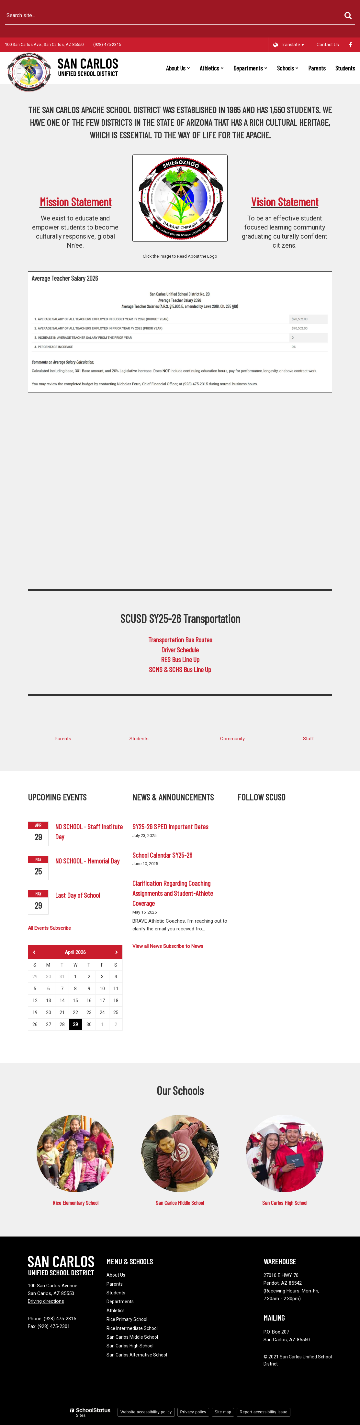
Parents (63, 739)
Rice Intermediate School (132, 1328)
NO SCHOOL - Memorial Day (87, 860)
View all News (147, 946)
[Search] (348, 15)
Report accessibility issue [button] (263, 1412)
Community (232, 739)
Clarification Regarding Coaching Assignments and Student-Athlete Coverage (172, 893)
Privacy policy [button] (193, 1412)
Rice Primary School (127, 1319)
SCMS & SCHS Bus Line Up (180, 669)
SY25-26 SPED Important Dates (170, 826)
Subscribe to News (183, 946)
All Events (38, 928)
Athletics (116, 1310)
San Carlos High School (284, 1202)
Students (139, 739)
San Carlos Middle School (180, 1202)
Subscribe (60, 928)
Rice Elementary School (75, 1202)
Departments (120, 1301)
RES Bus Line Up (180, 659)
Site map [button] (223, 1412)
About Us (116, 1275)
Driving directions (46, 1301)
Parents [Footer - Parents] (115, 1284)
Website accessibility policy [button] (146, 1412)
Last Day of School (77, 895)
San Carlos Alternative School (137, 1354)
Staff (308, 739)
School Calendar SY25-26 (162, 855)
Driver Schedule (180, 649)
